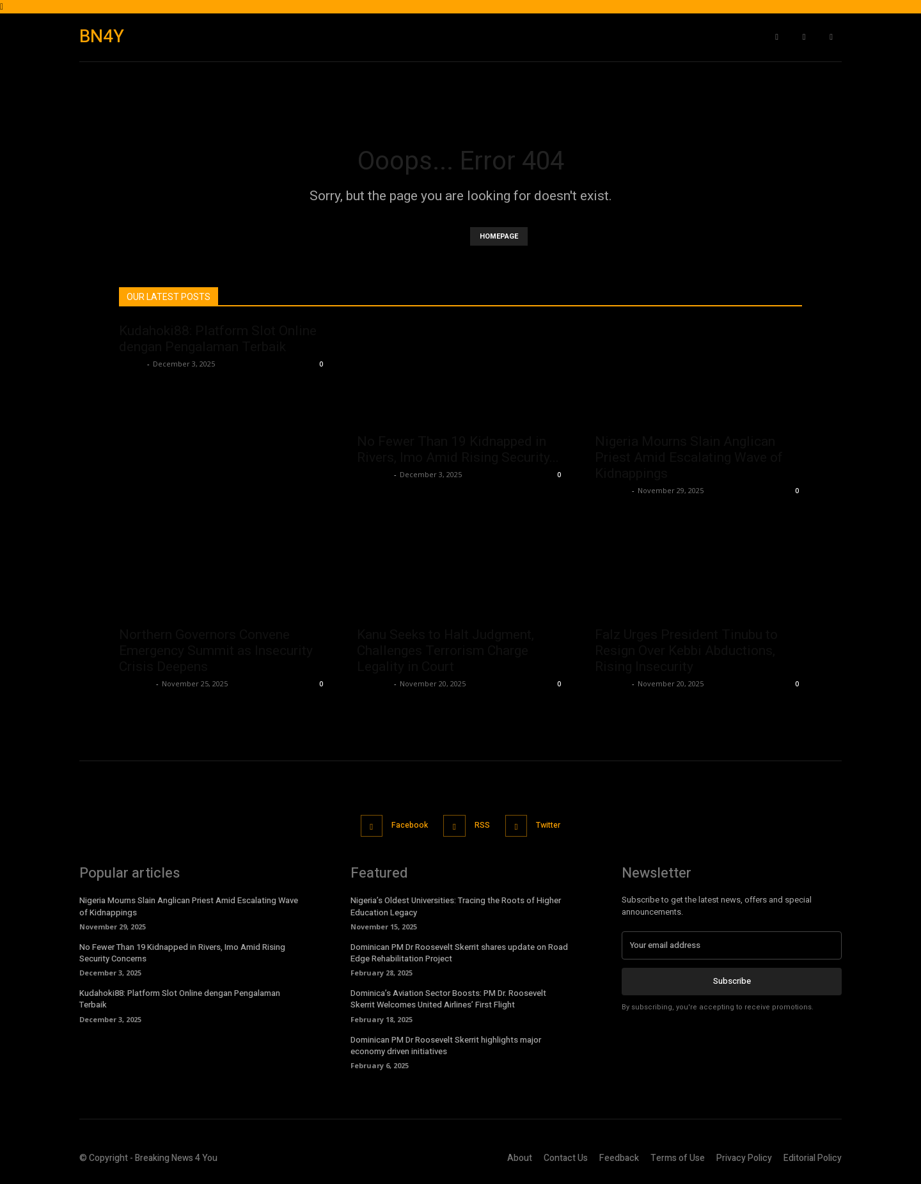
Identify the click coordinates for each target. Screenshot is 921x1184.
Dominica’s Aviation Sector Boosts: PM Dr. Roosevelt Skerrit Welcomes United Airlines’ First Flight (448, 997)
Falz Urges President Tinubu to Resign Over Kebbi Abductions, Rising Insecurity (686, 650)
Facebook (404, 825)
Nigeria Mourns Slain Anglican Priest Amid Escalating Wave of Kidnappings (689, 457)
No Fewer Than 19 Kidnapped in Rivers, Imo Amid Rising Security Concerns (182, 951)
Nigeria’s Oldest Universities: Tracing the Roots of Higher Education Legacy (455, 905)
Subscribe (732, 980)
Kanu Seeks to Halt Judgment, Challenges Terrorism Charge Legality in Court (445, 650)
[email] (732, 944)
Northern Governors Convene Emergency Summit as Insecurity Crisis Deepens (216, 650)
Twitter (555, 825)
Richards (374, 474)
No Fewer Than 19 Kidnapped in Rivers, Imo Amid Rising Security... (458, 449)
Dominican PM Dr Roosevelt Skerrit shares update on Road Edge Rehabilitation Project (459, 951)
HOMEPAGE (499, 236)
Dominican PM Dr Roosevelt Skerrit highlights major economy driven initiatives (445, 1043)
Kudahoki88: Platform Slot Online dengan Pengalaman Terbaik (218, 338)
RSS (483, 825)
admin (131, 363)
